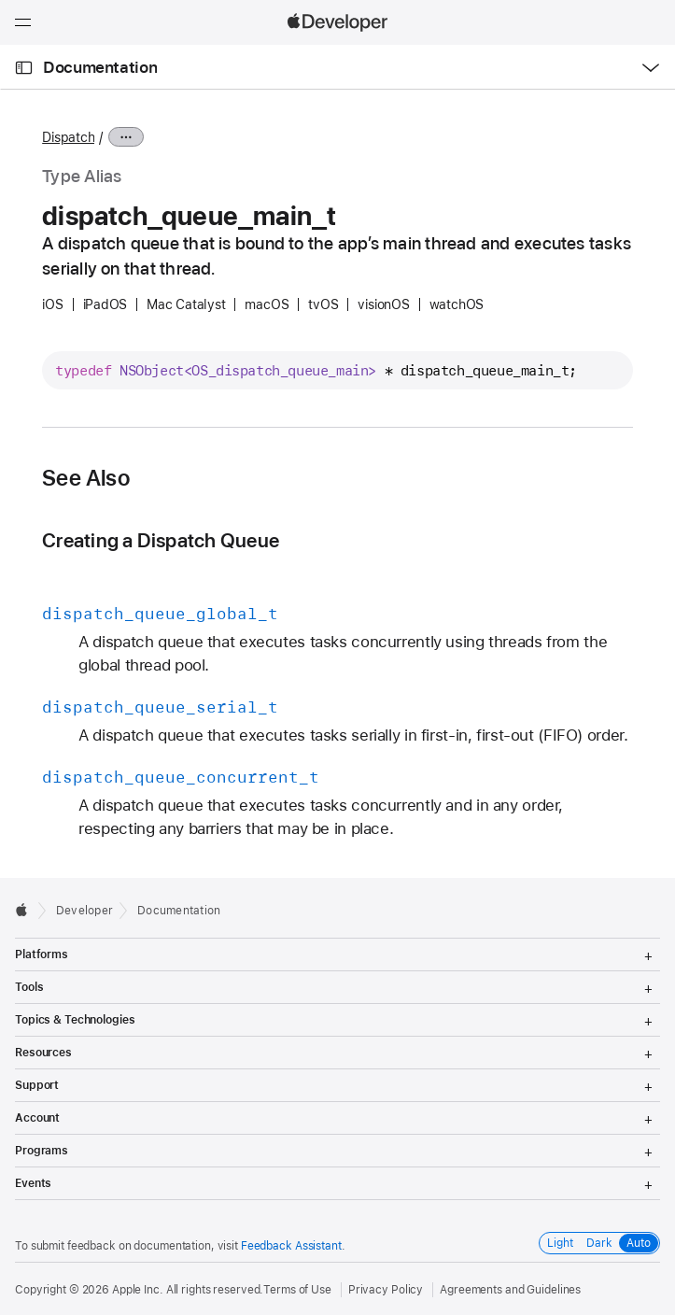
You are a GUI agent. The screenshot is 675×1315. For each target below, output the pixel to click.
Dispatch (68, 137)
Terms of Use (297, 1289)
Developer (84, 910)
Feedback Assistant (291, 1245)
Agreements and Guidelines (510, 1289)
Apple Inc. (137, 1289)
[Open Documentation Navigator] (23, 67)
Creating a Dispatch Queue (160, 540)
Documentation (100, 67)
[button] (0, 0)
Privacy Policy (385, 1289)
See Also (86, 478)
